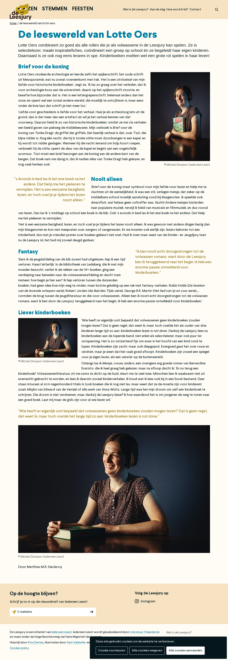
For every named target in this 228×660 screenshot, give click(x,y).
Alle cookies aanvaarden (185, 650)
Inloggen (206, 9)
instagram (148, 601)
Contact (195, 9)
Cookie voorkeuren (111, 650)
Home (13, 23)
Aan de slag (157, 9)
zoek (214, 9)
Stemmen (54, 9)
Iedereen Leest (61, 632)
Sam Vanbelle (76, 642)
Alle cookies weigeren (147, 650)
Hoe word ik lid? (177, 9)
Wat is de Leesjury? (136, 9)
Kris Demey (35, 642)
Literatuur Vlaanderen (145, 632)
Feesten (82, 9)
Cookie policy (19, 648)
